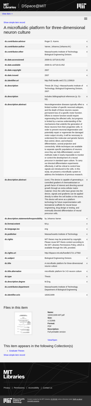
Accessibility (33, 388)
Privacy (7, 388)
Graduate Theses (16, 351)
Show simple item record (14, 22)
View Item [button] (7, 14)
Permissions (19, 388)
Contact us (47, 388)
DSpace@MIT (34, 6)
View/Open (52, 340)
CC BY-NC (54, 399)
